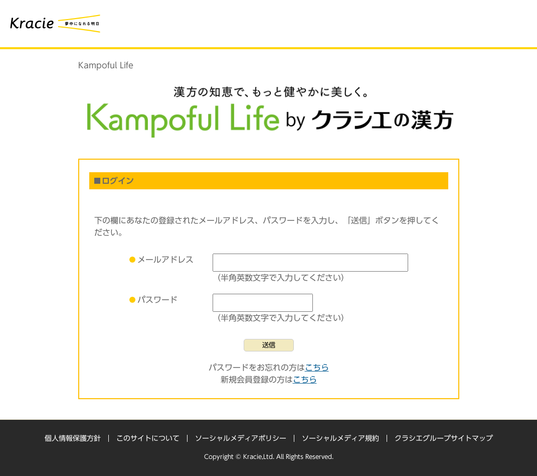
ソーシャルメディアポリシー (240, 438)
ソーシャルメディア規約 (340, 438)
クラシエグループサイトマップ (444, 438)
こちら (317, 368)
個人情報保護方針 (73, 438)
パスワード (157, 300)
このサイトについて (148, 438)
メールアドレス (165, 260)
